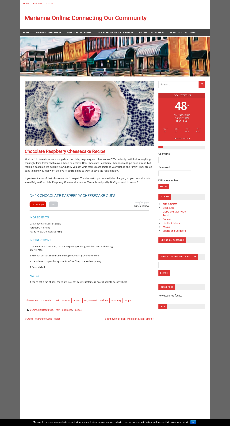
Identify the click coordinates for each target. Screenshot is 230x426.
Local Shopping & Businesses (115, 32)
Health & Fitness (172, 223)
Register (37, 3)
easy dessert (90, 300)
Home (26, 3)
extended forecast (182, 138)
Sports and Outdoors (174, 230)
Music (166, 227)
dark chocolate (62, 300)
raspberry (116, 300)
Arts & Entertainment (80, 32)
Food (166, 215)
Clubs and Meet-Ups (174, 211)
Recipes (78, 310)
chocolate (46, 300)
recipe (128, 300)
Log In (49, 3)
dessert (77, 300)
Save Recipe (38, 204)
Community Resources (48, 32)
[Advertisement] (171, 360)
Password (164, 167)
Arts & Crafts (170, 204)
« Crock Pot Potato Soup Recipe (43, 318)
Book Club (168, 207)
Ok (193, 422)
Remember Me (168, 180)
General (167, 219)
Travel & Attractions (183, 32)
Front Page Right (63, 310)
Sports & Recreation (151, 32)
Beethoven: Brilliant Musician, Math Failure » (129, 318)
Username (164, 154)
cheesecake (32, 300)
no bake (104, 300)
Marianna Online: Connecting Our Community (86, 18)
